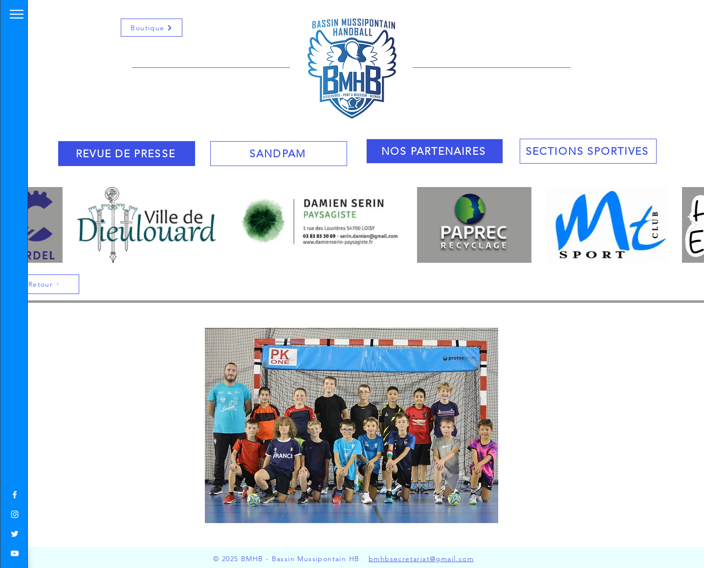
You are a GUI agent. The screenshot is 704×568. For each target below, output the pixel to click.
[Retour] (44, 284)
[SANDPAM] (278, 153)
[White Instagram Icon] (15, 514)
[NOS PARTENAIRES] (434, 151)
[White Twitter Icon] (15, 534)
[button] (16, 14)
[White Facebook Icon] (15, 495)
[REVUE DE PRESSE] (126, 153)
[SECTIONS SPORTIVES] (588, 151)
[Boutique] (151, 28)
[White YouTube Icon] (15, 553)
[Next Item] (692, 224)
